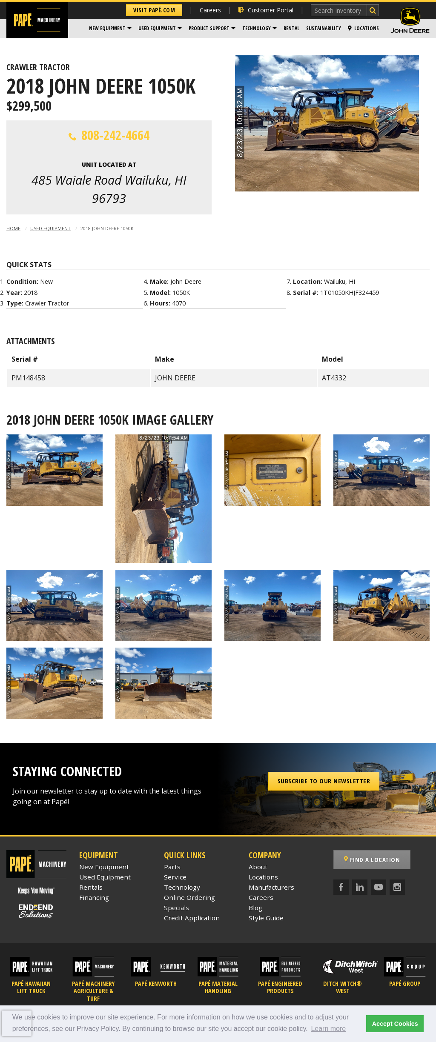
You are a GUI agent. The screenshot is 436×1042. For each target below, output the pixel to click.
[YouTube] (378, 887)
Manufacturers (271, 887)
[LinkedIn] (359, 887)
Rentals (91, 887)
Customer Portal (265, 10)
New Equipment (107, 28)
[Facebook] (341, 887)
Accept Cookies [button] (395, 1023)
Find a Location (372, 859)
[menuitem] (110, 28)
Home (13, 228)
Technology (256, 28)
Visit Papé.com (154, 10)
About (258, 866)
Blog (255, 907)
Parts (172, 866)
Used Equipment (157, 28)
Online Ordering (189, 897)
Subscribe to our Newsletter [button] (324, 781)
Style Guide (266, 918)
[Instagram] (397, 887)
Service (175, 877)
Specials (176, 907)
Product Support (209, 28)
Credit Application (192, 918)
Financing (94, 897)
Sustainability (323, 28)
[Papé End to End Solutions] (36, 911)
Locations (363, 28)
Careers (210, 10)
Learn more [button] (328, 1028)
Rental (291, 28)
